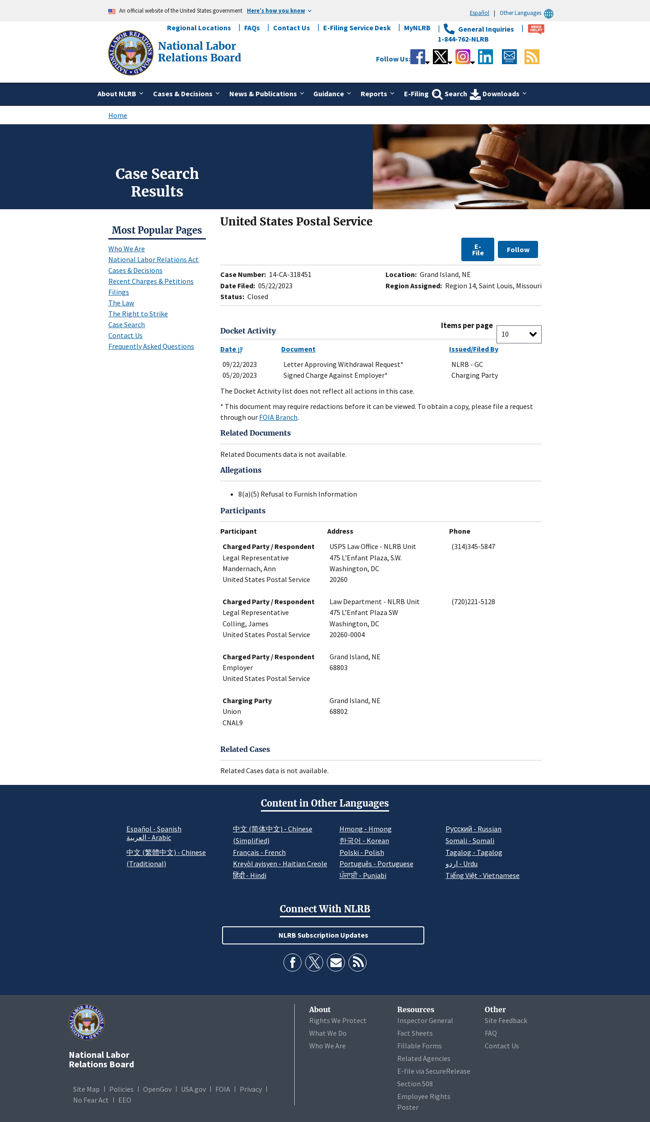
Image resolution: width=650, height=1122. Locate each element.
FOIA (222, 1089)
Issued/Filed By (473, 348)
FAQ (491, 1032)
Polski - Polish (361, 852)
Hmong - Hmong (365, 828)
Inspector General (425, 1020)
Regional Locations (199, 27)
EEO (124, 1099)
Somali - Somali (470, 840)
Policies (121, 1089)
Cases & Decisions (135, 270)
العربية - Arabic (148, 838)
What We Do (328, 1032)
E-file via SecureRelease (433, 1070)
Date (231, 348)
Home (117, 115)
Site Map (86, 1089)
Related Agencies (423, 1058)
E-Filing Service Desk (357, 27)
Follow (518, 249)
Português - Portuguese (376, 863)
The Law (121, 302)
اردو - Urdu (462, 863)
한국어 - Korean (364, 840)
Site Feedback (506, 1020)
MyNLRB (417, 27)
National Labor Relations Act (153, 259)
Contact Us (291, 27)
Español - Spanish (153, 828)
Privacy (251, 1089)
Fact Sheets (415, 1032)
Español (479, 12)
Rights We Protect (338, 1020)
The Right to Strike (138, 313)
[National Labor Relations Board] (131, 52)
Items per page (467, 325)
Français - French (259, 852)
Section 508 (415, 1083)
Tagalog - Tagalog (474, 852)
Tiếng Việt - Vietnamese (483, 875)
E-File (478, 249)
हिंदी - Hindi (249, 875)
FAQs (252, 27)
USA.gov (193, 1089)
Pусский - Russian (473, 828)
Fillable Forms (419, 1045)
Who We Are (126, 248)
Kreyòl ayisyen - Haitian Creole (280, 863)
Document (298, 348)
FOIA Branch (278, 417)
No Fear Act (91, 1099)
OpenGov (157, 1089)
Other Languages (528, 12)
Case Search (126, 324)
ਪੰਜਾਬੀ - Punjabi (362, 875)
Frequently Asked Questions (151, 346)
